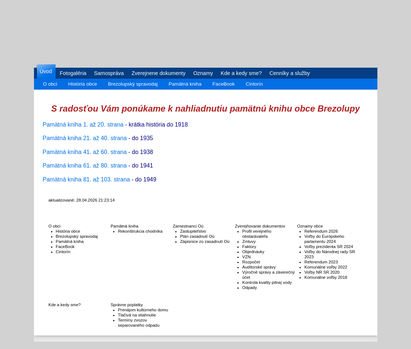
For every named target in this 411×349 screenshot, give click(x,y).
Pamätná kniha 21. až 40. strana (85, 138)
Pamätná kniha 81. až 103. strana (86, 179)
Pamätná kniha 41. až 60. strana (85, 152)
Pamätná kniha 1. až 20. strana (83, 124)
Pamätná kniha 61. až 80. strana (85, 165)
